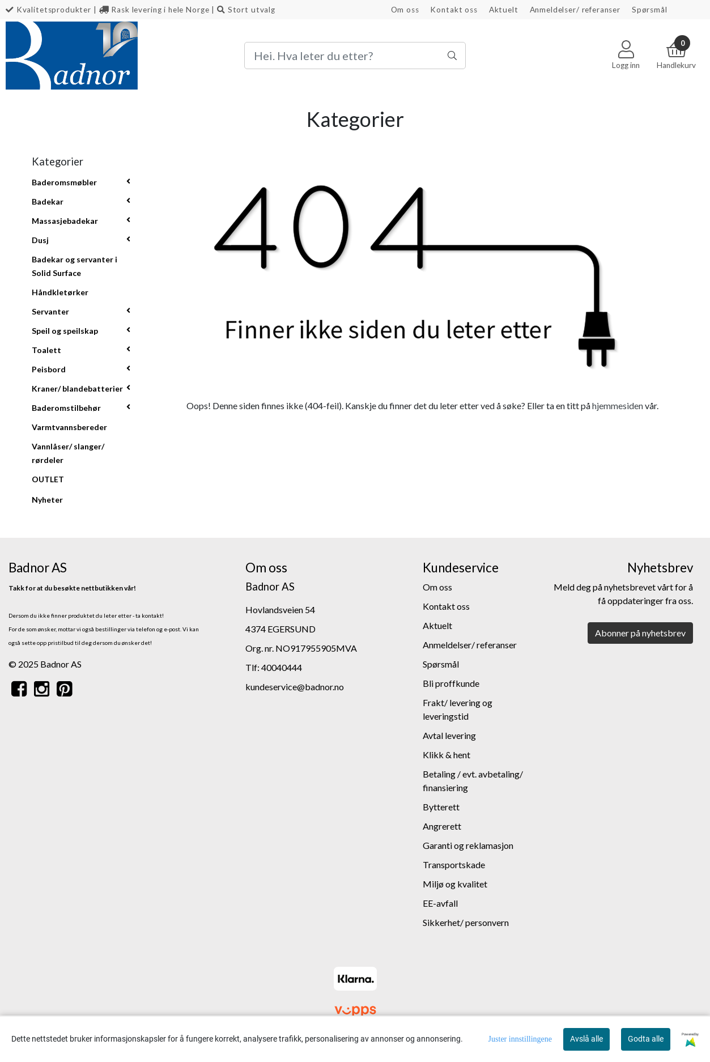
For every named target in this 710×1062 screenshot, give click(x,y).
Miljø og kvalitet (455, 883)
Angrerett (442, 826)
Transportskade (454, 864)
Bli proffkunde (451, 683)
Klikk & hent (446, 754)
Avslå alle (586, 1038)
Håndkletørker (60, 292)
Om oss (405, 9)
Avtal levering (449, 735)
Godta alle (646, 1038)
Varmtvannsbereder (69, 427)
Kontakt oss (453, 9)
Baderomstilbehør (66, 408)
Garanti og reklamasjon (468, 845)
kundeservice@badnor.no (294, 686)
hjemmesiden (617, 405)
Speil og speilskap (65, 330)
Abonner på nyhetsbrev (640, 632)
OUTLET (48, 479)
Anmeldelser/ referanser (575, 9)
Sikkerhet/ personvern (466, 922)
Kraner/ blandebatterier (77, 388)
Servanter (50, 311)
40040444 (281, 667)
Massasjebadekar (65, 221)
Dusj (40, 240)
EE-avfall (440, 903)
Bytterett (441, 806)
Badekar (47, 201)
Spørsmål (650, 9)
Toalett (46, 350)
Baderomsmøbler (64, 182)
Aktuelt (503, 9)
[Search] (355, 55)
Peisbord (49, 369)
